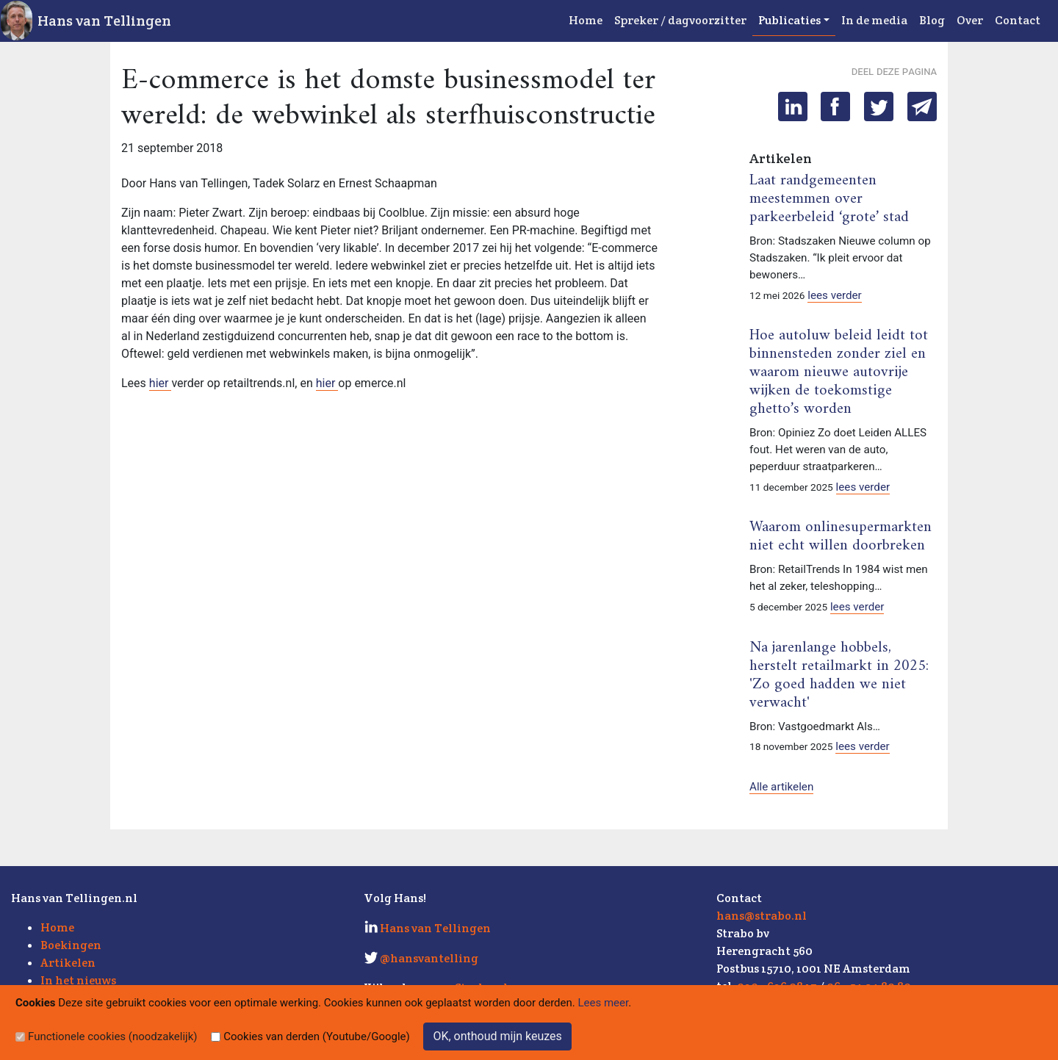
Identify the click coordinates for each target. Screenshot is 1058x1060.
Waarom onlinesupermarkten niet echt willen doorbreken (840, 536)
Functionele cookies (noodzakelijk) (113, 1036)
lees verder (834, 295)
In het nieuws (78, 980)
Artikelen (68, 962)
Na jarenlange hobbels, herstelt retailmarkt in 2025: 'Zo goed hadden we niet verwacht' (839, 675)
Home (585, 20)
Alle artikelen (781, 786)
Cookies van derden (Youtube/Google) (316, 1036)
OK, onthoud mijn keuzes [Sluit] (497, 1036)
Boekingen (70, 945)
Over (970, 20)
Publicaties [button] (789, 20)
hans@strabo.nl (761, 915)
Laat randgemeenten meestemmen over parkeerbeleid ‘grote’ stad (829, 199)
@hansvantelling (429, 958)
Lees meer (603, 1002)
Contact (1017, 20)
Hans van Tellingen (104, 20)
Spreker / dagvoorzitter (680, 20)
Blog (932, 20)
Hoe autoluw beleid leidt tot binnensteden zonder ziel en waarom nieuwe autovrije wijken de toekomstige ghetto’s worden (838, 372)
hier (160, 383)
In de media (874, 20)
